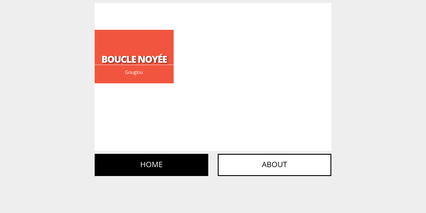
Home (151, 164)
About (274, 164)
